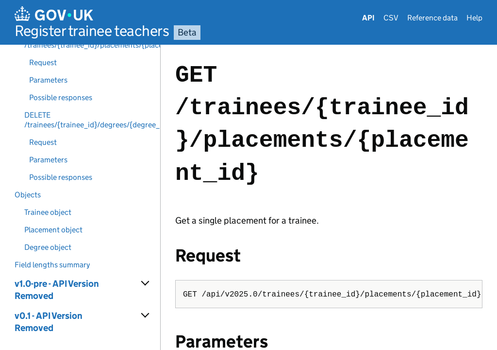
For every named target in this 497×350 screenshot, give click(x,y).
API (368, 17)
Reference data (432, 17)
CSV (390, 17)
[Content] (329, 197)
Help (474, 17)
